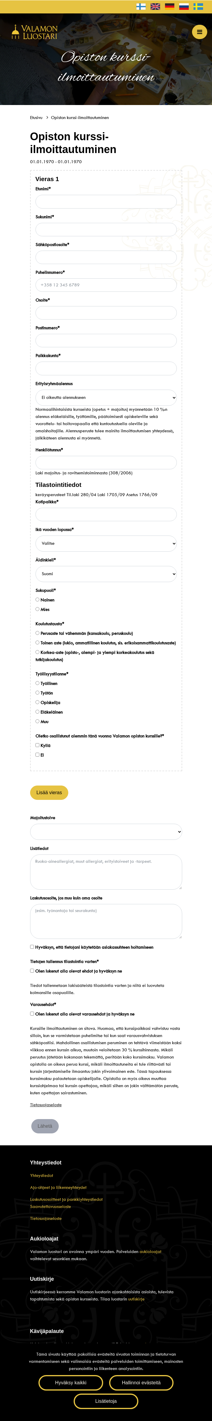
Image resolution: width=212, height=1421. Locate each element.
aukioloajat (150, 1252)
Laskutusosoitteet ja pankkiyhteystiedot (66, 1199)
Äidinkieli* (45, 560)
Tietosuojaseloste (46, 1105)
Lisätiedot (39, 848)
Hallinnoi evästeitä (141, 1382)
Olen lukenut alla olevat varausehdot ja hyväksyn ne (82, 1014)
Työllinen (46, 683)
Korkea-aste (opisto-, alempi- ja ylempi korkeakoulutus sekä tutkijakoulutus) (94, 656)
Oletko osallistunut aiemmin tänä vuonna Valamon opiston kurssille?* (99, 736)
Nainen (44, 600)
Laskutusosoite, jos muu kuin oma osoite (66, 898)
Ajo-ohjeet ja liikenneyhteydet (58, 1187)
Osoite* (42, 300)
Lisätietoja (106, 1401)
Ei (39, 755)
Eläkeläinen (49, 712)
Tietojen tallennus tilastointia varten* (64, 962)
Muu (41, 722)
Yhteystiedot (41, 1175)
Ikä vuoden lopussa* (54, 530)
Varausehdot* (43, 1004)
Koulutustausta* (49, 624)
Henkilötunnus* (49, 450)
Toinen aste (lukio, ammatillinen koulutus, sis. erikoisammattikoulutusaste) (105, 643)
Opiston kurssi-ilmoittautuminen (80, 118)
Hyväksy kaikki (70, 1382)
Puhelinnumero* (50, 272)
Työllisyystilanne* (51, 674)
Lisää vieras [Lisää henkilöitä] (49, 792)
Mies (42, 609)
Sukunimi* (44, 217)
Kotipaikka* (46, 502)
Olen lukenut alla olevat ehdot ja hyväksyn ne (76, 971)
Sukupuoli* (45, 590)
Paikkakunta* (48, 356)
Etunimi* (43, 189)
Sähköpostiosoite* (52, 245)
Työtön (44, 693)
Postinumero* (47, 328)
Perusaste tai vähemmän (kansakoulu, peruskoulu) (84, 633)
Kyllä (42, 746)
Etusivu (37, 118)
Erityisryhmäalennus (53, 384)
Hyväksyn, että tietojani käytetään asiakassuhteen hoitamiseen (91, 947)
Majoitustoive (42, 818)
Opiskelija (47, 703)
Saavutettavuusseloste (50, 1206)
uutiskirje (136, 1299)
